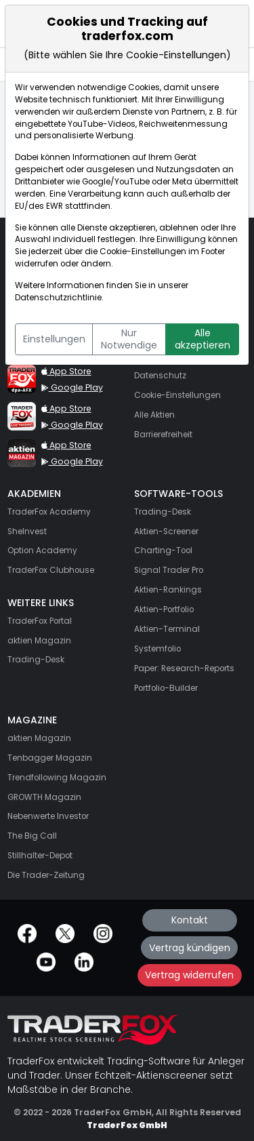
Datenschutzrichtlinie (58, 297)
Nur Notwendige (129, 339)
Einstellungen (54, 339)
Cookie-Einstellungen (143, 251)
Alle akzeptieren (202, 339)
